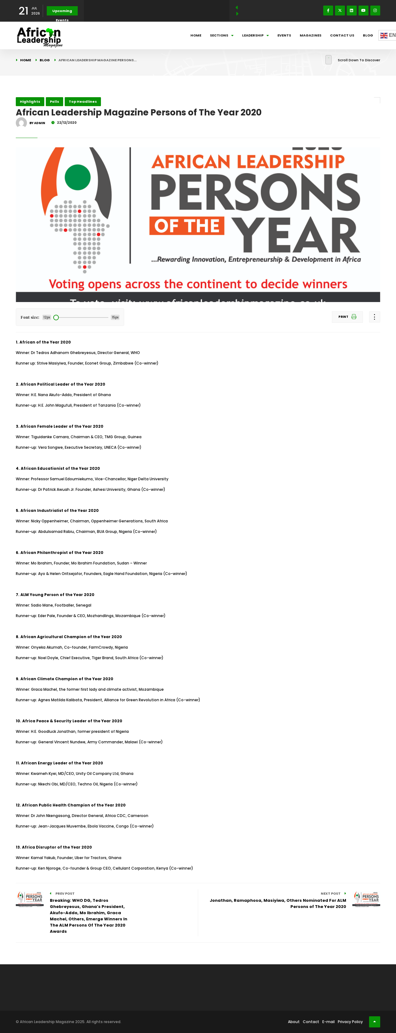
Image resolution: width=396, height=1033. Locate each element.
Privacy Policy (350, 1021)
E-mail (328, 1021)
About (294, 1021)
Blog (368, 35)
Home (195, 35)
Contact (311, 1021)
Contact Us (342, 35)
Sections (221, 35)
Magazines (310, 35)
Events (284, 35)
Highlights (30, 101)
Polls (54, 101)
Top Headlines (83, 101)
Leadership (255, 35)
